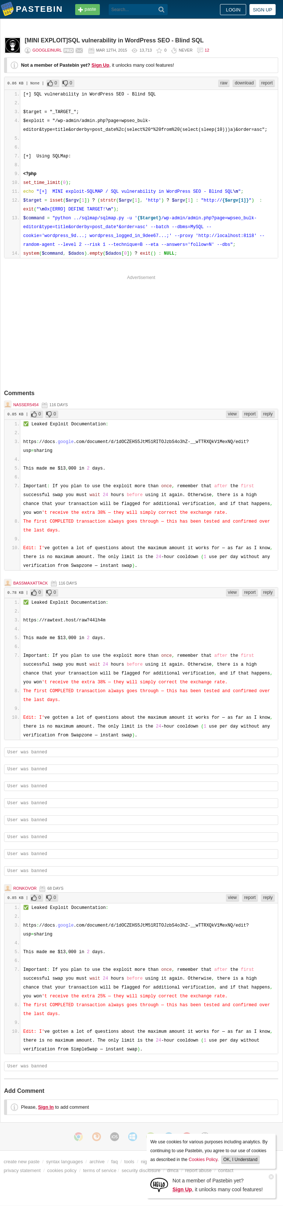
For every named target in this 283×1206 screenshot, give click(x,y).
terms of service (99, 1170)
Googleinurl (47, 50)
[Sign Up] (159, 1184)
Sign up (262, 10)
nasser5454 (26, 404)
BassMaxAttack (30, 583)
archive (97, 1161)
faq (114, 1161)
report (267, 83)
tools (129, 1161)
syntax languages (64, 1161)
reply (268, 413)
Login (233, 10)
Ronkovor (24, 888)
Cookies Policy (203, 1159)
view (232, 413)
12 (207, 50)
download (244, 83)
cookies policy (62, 1170)
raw (223, 83)
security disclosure (141, 1170)
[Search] (162, 9)
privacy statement (22, 1170)
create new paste (21, 1161)
